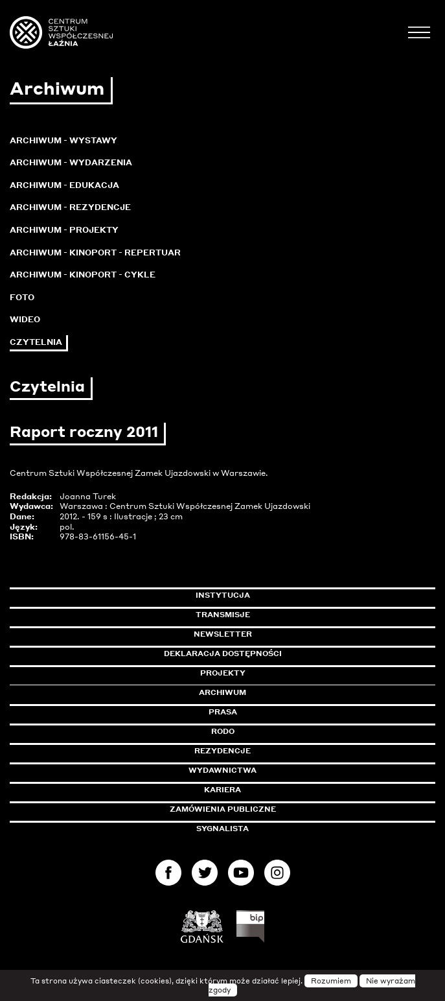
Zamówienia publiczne (252, 809)
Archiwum (222, 692)
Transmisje (278, 614)
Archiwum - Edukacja (64, 185)
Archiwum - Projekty (64, 230)
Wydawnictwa (222, 770)
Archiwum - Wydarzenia (71, 162)
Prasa (223, 711)
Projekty (222, 672)
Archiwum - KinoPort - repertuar (95, 252)
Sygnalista (222, 828)
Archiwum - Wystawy (63, 140)
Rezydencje (222, 750)
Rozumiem (331, 980)
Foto (22, 297)
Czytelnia (36, 342)
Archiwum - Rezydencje (70, 207)
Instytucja (223, 595)
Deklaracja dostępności (223, 653)
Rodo (222, 731)
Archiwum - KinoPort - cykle (82, 274)
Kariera (222, 789)
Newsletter (223, 634)
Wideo (25, 319)
